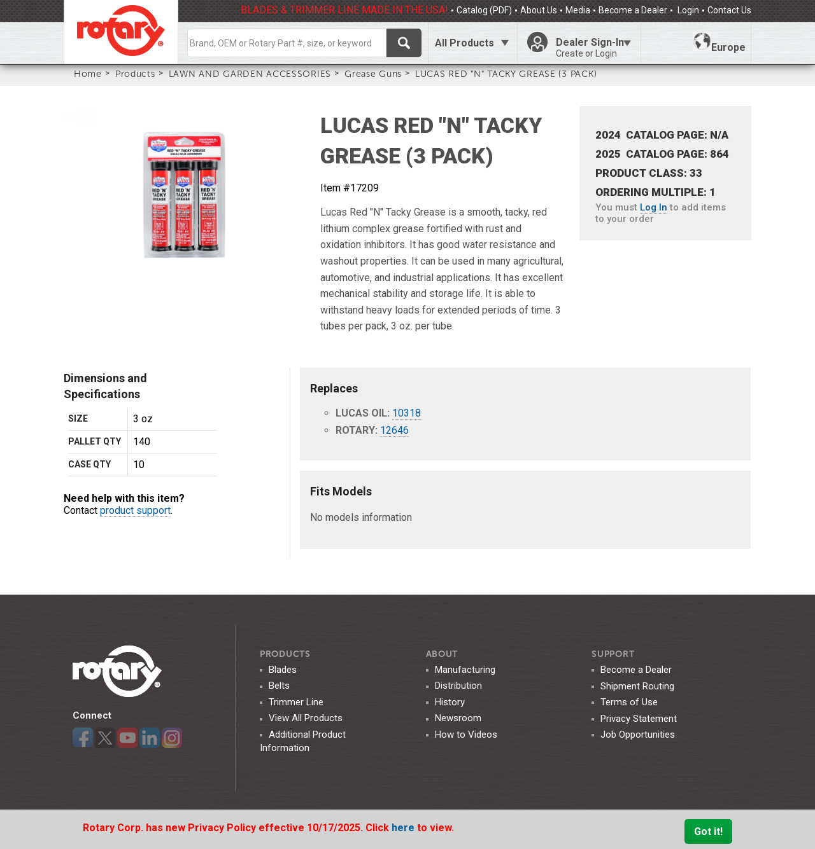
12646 (394, 430)
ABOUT (442, 654)
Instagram (172, 738)
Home (88, 73)
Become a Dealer (633, 10)
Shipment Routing (637, 686)
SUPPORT (613, 654)
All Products (464, 43)
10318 (406, 413)
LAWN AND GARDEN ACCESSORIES (250, 73)
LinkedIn (149, 738)
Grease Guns (373, 73)
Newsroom (458, 718)
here (404, 828)
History (450, 702)
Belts (279, 685)
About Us (538, 10)
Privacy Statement (638, 718)
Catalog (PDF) (484, 10)
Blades (283, 669)
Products (135, 73)
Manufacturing (465, 669)
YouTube (127, 738)
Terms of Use (629, 702)
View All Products (306, 718)
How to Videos (466, 734)
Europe (719, 42)
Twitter (105, 738)
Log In (653, 207)
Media (577, 10)
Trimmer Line (296, 702)
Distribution (458, 685)
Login (687, 10)
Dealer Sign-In (593, 47)
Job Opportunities (637, 734)
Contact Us (729, 10)
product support (135, 510)
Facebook (83, 738)
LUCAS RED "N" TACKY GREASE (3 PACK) (506, 73)
